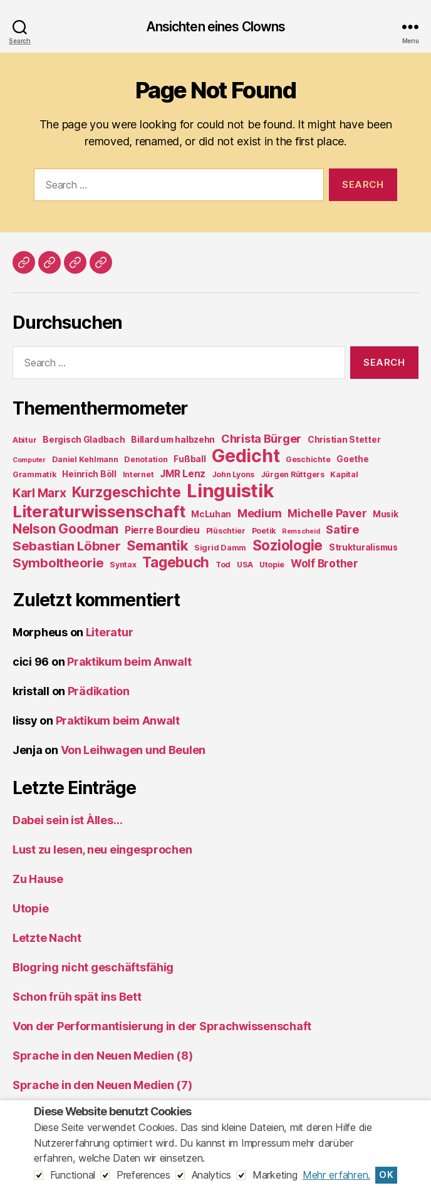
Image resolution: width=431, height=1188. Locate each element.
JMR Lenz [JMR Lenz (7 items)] (182, 474)
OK (386, 1174)
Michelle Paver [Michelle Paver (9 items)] (327, 513)
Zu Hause (38, 879)
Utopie (30, 908)
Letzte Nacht (47, 937)
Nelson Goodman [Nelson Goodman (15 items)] (65, 529)
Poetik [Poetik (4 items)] (264, 530)
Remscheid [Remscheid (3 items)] (301, 531)
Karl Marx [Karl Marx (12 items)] (39, 492)
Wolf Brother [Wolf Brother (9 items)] (324, 563)
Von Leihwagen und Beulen (133, 750)
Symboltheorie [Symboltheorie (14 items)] (58, 563)
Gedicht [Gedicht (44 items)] (245, 456)
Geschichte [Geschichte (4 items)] (308, 459)
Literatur (109, 632)
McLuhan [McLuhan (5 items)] (211, 514)
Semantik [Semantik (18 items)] (157, 545)
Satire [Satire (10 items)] (342, 529)
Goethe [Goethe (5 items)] (352, 459)
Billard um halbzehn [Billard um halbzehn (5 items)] (173, 440)
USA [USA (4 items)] (245, 564)
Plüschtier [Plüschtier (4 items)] (226, 530)
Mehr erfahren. (336, 1175)
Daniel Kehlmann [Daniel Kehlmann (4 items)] (85, 459)
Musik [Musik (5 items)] (385, 514)
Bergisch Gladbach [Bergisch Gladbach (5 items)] (84, 440)
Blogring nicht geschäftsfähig (93, 967)
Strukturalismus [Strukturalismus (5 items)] (363, 547)
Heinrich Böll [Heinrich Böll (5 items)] (89, 474)
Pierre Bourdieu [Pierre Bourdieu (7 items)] (162, 530)
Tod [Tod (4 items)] (223, 564)
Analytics (212, 1175)
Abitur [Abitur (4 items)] (24, 440)
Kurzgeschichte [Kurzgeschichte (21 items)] (126, 492)
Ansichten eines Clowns (216, 26)
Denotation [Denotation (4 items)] (145, 459)
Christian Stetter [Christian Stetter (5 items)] (344, 440)
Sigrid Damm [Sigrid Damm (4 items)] (220, 547)
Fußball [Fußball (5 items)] (189, 459)
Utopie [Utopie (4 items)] (271, 564)
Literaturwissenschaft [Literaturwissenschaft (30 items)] (99, 511)
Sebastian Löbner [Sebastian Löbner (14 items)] (67, 546)
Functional (72, 1175)
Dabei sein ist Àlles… (67, 820)
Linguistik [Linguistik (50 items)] (230, 491)
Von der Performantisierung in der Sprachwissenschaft (162, 1026)
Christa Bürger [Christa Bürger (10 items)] (261, 438)
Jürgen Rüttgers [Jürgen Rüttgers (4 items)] (293, 474)
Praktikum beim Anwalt (129, 661)
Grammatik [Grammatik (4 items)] (34, 474)
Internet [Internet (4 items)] (138, 474)
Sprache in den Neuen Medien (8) (103, 1055)
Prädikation (99, 691)
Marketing (275, 1175)
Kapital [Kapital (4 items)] (344, 474)
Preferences (143, 1175)
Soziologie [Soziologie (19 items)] (287, 545)
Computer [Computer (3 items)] (29, 460)
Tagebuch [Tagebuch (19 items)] (175, 562)
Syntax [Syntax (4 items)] (123, 564)
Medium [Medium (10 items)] (259, 513)
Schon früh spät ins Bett (77, 996)
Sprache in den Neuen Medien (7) (102, 1085)
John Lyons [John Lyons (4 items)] (233, 474)
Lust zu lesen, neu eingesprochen (102, 849)
